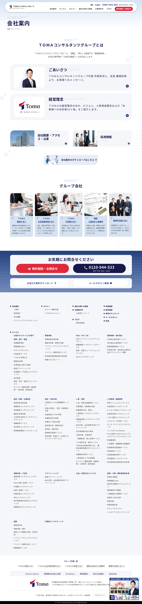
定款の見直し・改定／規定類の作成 (57, 409)
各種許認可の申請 (52, 418)
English (97, 5)
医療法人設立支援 (114, 497)
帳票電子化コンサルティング (25, 507)
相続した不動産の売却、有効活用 (25, 533)
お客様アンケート (83, 313)
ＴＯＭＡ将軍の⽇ (20, 357)
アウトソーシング (52, 473)
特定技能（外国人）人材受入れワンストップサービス (57, 437)
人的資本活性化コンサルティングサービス (25, 418)
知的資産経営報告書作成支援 (56, 356)
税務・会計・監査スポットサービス (25, 382)
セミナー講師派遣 (52, 309)
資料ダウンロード (112, 313)
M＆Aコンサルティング (85, 356)
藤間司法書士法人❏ (117, 566)
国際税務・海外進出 (114, 335)
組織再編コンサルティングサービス (88, 345)
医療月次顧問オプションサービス (119, 485)
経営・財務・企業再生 (22, 399)
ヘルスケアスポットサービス (118, 512)
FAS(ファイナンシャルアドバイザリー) (88, 340)
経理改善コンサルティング (24, 493)
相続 (15, 521)
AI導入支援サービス (21, 490)
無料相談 (109, 310)
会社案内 (15, 306)
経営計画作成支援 (20, 403)
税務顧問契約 (19, 343)
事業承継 (48, 335)
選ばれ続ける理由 (81, 306)
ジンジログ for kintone (116, 430)
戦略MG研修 (18, 361)
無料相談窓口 (84, 574)
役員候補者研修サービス (116, 454)
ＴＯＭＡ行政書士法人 (74, 566)
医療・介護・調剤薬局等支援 (118, 473)
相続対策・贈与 (20, 529)
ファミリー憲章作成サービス (56, 352)
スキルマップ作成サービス (117, 421)
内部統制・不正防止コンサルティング (25, 373)
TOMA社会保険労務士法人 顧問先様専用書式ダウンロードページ (88, 448)
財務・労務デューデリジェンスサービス (88, 351)
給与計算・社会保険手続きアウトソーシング (88, 426)
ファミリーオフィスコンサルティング (57, 347)
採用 (91, 5)
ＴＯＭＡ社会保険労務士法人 (49, 566)
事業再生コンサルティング (24, 406)
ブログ (77, 319)
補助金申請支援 (20, 413)
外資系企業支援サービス (116, 339)
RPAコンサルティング (22, 497)
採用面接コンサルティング (117, 458)
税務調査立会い (20, 346)
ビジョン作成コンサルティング (119, 410)
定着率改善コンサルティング (118, 413)
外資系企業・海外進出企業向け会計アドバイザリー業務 (119, 351)
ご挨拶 (16, 309)
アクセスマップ (99, 595)
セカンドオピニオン (21, 350)
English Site (113, 574)
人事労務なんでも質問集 (85, 458)
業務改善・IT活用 (20, 473)
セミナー (46, 306)
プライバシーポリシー (32, 574)
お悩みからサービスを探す (24, 335)
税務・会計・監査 (20, 339)
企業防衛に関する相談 (22, 365)
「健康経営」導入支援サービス (88, 438)
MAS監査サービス (20, 354)
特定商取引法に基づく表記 (52, 574)
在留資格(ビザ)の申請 (53, 414)
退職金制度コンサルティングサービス (88, 420)
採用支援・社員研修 (84, 435)
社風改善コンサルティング (117, 406)
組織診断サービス (20, 423)
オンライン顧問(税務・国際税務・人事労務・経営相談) (25, 388)
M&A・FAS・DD (82, 335)
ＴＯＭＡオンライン (52, 313)
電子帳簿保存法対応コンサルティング (25, 501)
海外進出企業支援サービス (117, 343)
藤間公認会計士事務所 (96, 566)
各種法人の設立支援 (52, 421)
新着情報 (109, 306)
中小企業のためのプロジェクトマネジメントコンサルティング (119, 435)
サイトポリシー (70, 574)
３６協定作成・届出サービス (87, 442)
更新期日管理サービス (53, 432)
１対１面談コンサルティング (118, 417)
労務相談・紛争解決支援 (85, 406)
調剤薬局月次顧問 (114, 490)
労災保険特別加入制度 (84, 431)
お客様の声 (79, 310)
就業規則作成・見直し (84, 410)
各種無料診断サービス (84, 454)
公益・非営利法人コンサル (86, 473)
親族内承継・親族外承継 (54, 343)
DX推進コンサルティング (23, 486)
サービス (15, 332)
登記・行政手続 (51, 399)
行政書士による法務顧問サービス (57, 403)
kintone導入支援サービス (23, 482)
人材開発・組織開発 (114, 399)
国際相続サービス (20, 548)
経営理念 (17, 313)
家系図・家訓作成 (52, 429)
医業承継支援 (112, 504)
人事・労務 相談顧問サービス (87, 403)
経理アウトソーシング (22, 368)
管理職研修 (111, 440)
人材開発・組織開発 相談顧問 (118, 443)
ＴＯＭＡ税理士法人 (25, 566)
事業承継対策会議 (52, 339)
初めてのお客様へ (98, 574)
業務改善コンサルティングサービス (25, 477)
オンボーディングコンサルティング (119, 425)
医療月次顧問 (112, 477)
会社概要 (17, 317)
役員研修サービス (114, 451)
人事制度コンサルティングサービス (88, 414)
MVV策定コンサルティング (24, 427)
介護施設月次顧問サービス (117, 493)
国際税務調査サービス (115, 346)
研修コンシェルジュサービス (118, 403)
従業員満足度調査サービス (117, 447)
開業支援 (110, 501)
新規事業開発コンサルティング (25, 430)
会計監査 (17, 378)
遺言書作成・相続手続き (54, 425)
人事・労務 (80, 399)
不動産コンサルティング (54, 521)
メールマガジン (112, 317)
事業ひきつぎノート (52, 359)
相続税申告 (18, 525)
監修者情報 (80, 323)
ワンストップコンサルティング (25, 320)
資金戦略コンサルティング (24, 410)
